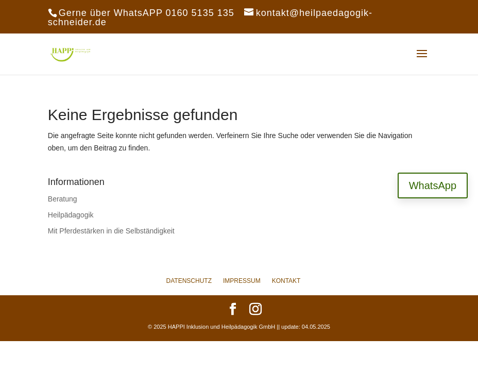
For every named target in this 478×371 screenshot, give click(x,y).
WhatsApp (432, 185)
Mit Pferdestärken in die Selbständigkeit (111, 231)
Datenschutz (189, 280)
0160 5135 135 (200, 13)
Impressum (242, 280)
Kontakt (286, 280)
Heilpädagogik (71, 215)
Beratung (62, 199)
